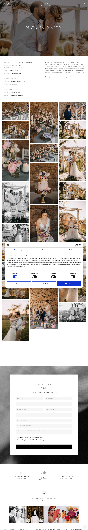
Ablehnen (19, 284)
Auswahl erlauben (44, 284)
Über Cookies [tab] (70, 250)
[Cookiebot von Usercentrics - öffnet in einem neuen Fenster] (73, 245)
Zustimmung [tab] (18, 250)
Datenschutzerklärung (38, 440)
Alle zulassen (69, 284)
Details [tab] (44, 250)
